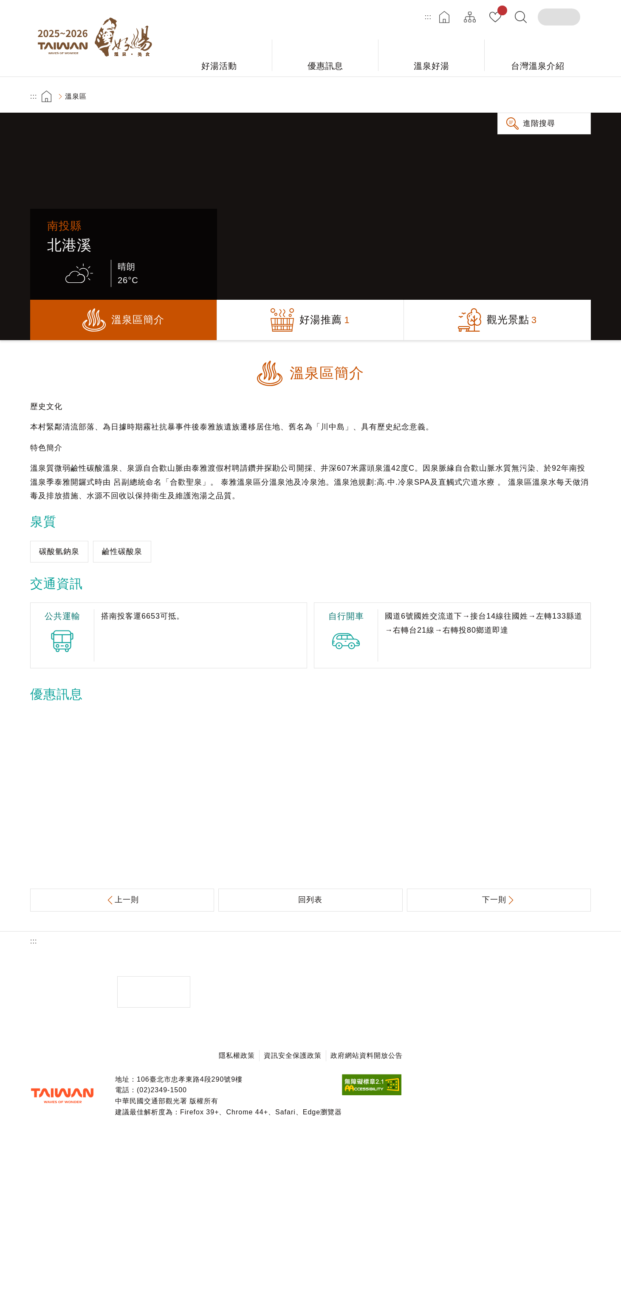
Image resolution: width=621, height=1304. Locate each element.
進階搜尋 (539, 123)
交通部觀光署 (62, 1095)
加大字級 (555, 96)
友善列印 (507, 96)
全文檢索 (520, 17)
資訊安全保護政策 (293, 1055)
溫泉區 (76, 96)
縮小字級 (579, 96)
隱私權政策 (237, 1055)
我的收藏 (500, 12)
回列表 (310, 899)
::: (428, 16)
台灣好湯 (98, 38)
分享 (531, 96)
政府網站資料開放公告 (366, 1055)
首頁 (444, 17)
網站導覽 (469, 17)
